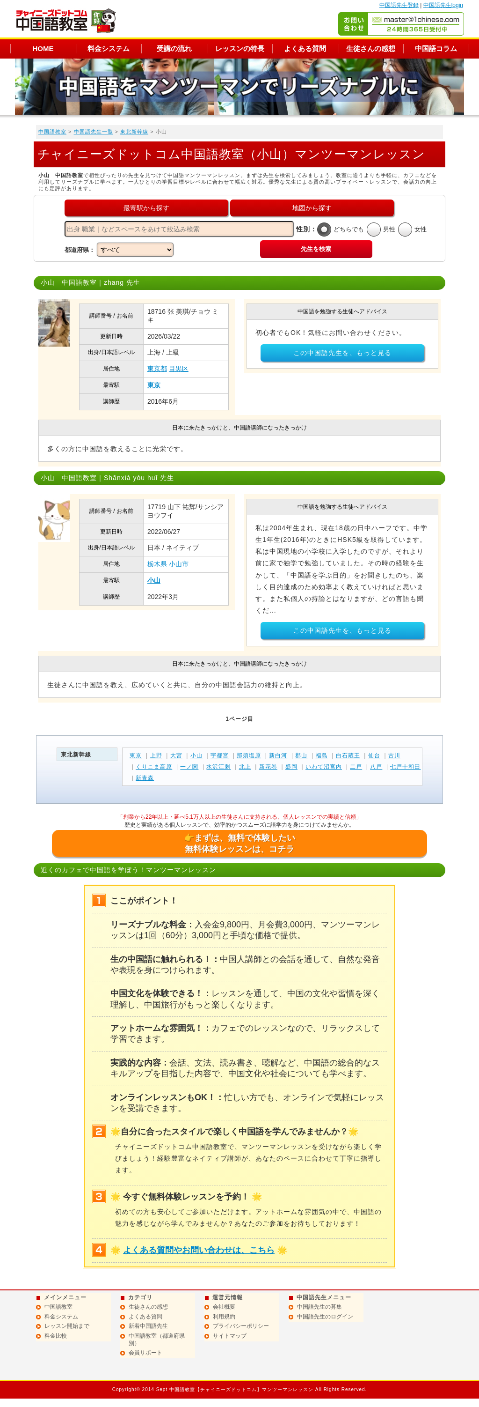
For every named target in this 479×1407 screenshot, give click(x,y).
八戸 (376, 766)
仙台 (374, 755)
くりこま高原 (154, 766)
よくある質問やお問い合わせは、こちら (199, 1250)
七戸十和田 (405, 766)
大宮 (176, 755)
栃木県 (157, 564)
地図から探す (312, 208)
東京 (153, 385)
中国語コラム (436, 48)
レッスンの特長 (239, 48)
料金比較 (55, 1336)
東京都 (157, 368)
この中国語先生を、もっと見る (342, 352)
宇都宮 (219, 755)
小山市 (179, 564)
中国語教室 (52, 131)
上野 (156, 755)
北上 (245, 766)
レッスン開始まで (66, 1326)
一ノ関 (189, 766)
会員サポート (145, 1352)
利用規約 (224, 1316)
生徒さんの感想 (370, 48)
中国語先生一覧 (93, 131)
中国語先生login (443, 5)
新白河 (278, 755)
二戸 (356, 766)
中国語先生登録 (399, 5)
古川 (394, 755)
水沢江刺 (218, 766)
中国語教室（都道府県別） (157, 1340)
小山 (153, 580)
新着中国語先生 (148, 1326)
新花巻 (268, 766)
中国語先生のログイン (325, 1316)
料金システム (108, 48)
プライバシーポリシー (241, 1326)
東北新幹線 (134, 131)
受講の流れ (174, 48)
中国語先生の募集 (319, 1306)
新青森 (145, 778)
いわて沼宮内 (323, 766)
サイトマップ (230, 1336)
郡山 (301, 755)
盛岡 (291, 766)
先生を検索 (316, 248)
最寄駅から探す (146, 208)
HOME (43, 48)
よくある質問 (305, 48)
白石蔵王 (348, 755)
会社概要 (224, 1306)
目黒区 (179, 368)
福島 (322, 755)
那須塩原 (249, 755)
